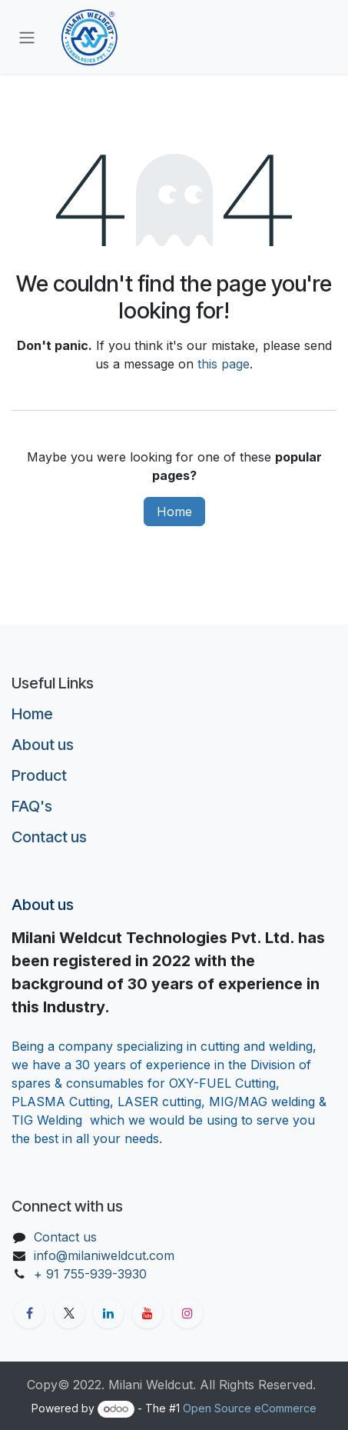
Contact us (49, 837)
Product (39, 775)
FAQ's (32, 806)
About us (43, 744)
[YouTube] (147, 1313)
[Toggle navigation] (27, 37)
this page (223, 364)
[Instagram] (187, 1313)
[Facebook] (29, 1313)
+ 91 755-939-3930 (92, 1274)
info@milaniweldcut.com (104, 1255)
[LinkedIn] (108, 1313)
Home (174, 511)
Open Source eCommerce (250, 1408)
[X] (69, 1313)
